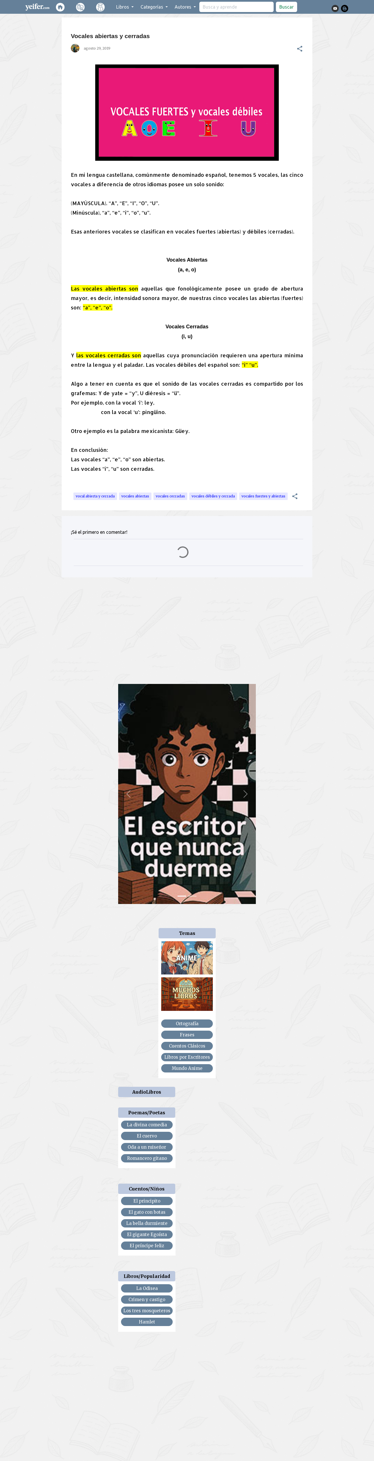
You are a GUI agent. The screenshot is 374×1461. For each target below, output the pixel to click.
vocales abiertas (135, 496)
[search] (236, 7)
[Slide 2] (192, 896)
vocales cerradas (170, 496)
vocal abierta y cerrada (95, 496)
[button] (299, 48)
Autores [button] (183, 6)
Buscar (286, 6)
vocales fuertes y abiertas (263, 496)
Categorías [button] (152, 6)
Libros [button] (123, 6)
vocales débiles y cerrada (213, 496)
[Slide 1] (182, 896)
